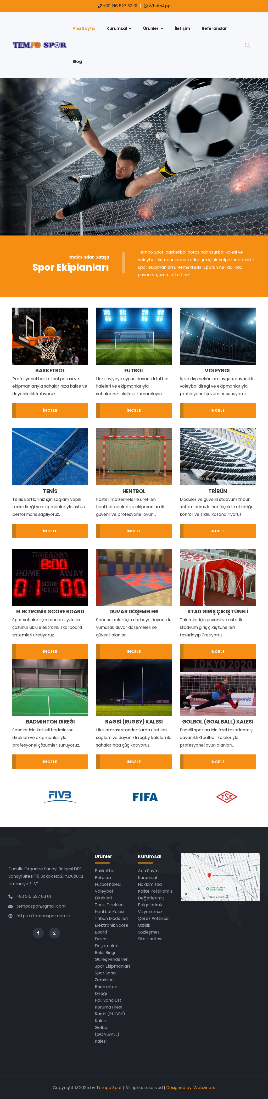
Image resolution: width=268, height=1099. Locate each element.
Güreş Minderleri (112, 959)
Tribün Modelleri (111, 918)
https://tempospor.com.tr (43, 916)
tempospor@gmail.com (41, 906)
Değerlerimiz (151, 898)
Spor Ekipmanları (112, 966)
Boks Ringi (105, 953)
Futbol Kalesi (108, 884)
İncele (50, 410)
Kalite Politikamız (155, 891)
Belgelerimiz (150, 905)
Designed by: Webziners (190, 1088)
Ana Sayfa (83, 28)
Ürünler (151, 28)
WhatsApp (157, 6)
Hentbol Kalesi (109, 912)
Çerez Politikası (153, 918)
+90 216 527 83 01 (117, 6)
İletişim (182, 28)
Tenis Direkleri (109, 905)
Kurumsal (117, 28)
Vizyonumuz (150, 912)
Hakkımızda (150, 884)
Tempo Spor (109, 1088)
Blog (77, 61)
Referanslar (214, 28)
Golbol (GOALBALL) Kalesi (107, 1034)
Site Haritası (150, 939)
